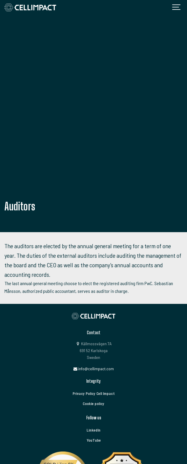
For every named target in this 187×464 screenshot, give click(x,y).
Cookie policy (93, 403)
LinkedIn (93, 430)
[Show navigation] (177, 7)
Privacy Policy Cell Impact (94, 393)
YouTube (94, 440)
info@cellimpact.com (93, 368)
